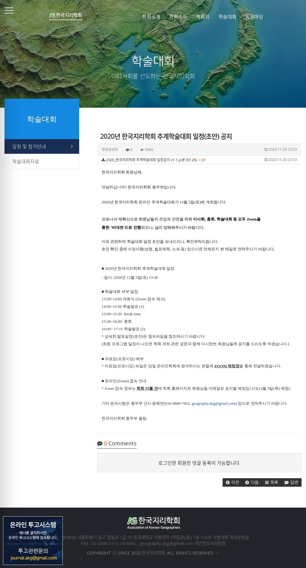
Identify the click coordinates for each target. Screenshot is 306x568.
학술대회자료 (25, 161)
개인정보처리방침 (210, 543)
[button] (232, 482)
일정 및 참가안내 (29, 146)
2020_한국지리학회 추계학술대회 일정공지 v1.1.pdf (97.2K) (199, 159)
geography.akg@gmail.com (214, 403)
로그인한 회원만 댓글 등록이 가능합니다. (199, 463)
